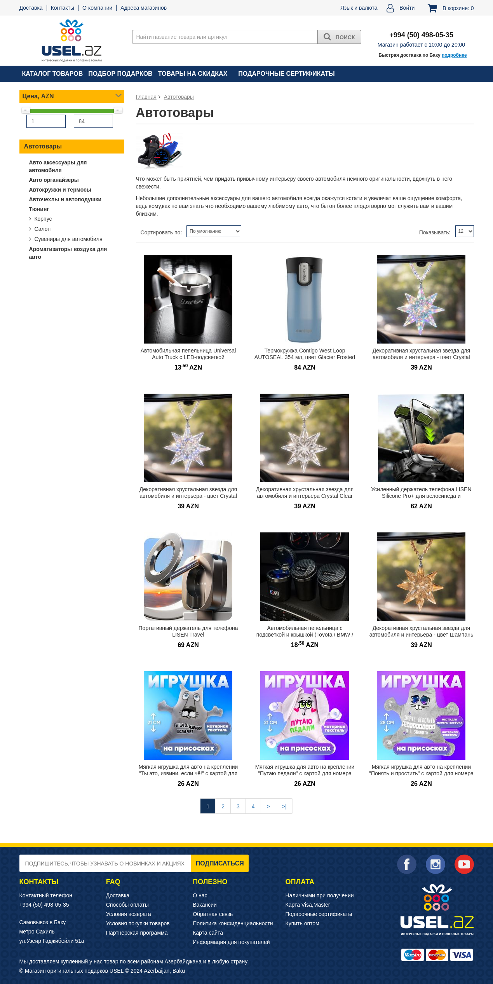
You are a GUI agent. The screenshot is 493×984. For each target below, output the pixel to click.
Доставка (31, 8)
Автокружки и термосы (60, 190)
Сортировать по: (161, 232)
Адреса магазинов (143, 8)
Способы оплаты (127, 905)
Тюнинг (39, 209)
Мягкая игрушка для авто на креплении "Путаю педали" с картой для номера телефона (305, 773)
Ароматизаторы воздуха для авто (68, 253)
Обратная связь (213, 914)
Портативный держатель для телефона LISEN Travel (188, 631)
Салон (42, 229)
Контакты (62, 8)
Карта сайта (208, 933)
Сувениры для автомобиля (68, 239)
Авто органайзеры (54, 180)
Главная (146, 97)
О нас (200, 895)
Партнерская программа (137, 933)
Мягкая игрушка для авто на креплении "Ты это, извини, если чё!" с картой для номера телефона (188, 773)
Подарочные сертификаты (286, 73)
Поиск (339, 36)
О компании (97, 8)
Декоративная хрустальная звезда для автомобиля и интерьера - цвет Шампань (421, 631)
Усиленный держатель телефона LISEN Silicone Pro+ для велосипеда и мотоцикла (421, 495)
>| (284, 806)
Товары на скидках (193, 73)
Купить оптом (302, 923)
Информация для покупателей (231, 942)
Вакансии (205, 905)
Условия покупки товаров (138, 923)
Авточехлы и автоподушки (65, 199)
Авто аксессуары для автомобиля (58, 166)
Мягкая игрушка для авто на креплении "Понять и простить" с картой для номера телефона (421, 773)
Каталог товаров (52, 73)
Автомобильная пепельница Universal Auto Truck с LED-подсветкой (188, 353)
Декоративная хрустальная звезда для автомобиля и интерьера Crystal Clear (305, 492)
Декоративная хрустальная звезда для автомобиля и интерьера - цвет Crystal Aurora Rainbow (188, 495)
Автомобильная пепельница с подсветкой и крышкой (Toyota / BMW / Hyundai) (304, 634)
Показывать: (435, 232)
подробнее (454, 55)
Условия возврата (128, 914)
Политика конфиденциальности (233, 923)
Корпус (42, 219)
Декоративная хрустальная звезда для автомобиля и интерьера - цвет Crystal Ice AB (421, 356)
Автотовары (43, 146)
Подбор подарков (120, 73)
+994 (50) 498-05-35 (44, 905)
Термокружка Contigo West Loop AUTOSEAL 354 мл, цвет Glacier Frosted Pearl (304, 356)
